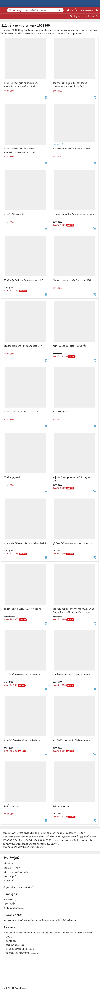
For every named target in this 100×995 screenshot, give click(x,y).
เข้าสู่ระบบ (76, 16)
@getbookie (21, 988)
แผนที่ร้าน (11, 941)
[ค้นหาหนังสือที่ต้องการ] (60, 10)
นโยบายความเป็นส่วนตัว (16, 872)
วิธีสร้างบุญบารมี (61, 411)
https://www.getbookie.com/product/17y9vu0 (24, 836)
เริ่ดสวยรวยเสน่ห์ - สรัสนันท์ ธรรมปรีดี (72, 280)
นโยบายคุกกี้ (10, 876)
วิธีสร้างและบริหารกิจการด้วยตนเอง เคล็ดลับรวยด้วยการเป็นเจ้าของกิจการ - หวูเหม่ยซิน (74, 612)
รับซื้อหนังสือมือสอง (14, 908)
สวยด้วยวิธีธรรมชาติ (14, 214)
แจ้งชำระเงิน (86, 10)
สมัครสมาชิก (92, 16)
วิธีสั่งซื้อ (72, 10)
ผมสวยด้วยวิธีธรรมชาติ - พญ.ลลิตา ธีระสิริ (25, 543)
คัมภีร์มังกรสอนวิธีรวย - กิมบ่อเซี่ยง (70, 346)
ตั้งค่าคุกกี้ (9, 881)
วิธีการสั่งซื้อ (9, 904)
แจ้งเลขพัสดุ (10, 899)
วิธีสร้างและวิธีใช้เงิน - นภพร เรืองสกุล (23, 609)
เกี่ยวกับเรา (9, 863)
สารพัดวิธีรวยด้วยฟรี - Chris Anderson (22, 674)
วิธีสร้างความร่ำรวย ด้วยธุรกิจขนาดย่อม (72, 149)
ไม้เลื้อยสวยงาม (11, 806)
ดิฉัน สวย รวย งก (61, 806)
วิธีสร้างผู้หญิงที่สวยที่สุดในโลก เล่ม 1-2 (23, 280)
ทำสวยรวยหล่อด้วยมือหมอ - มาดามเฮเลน (73, 214)
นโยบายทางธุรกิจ (12, 868)
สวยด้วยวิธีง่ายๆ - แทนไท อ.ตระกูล (21, 411)
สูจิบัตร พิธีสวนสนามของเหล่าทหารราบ (72, 543)
